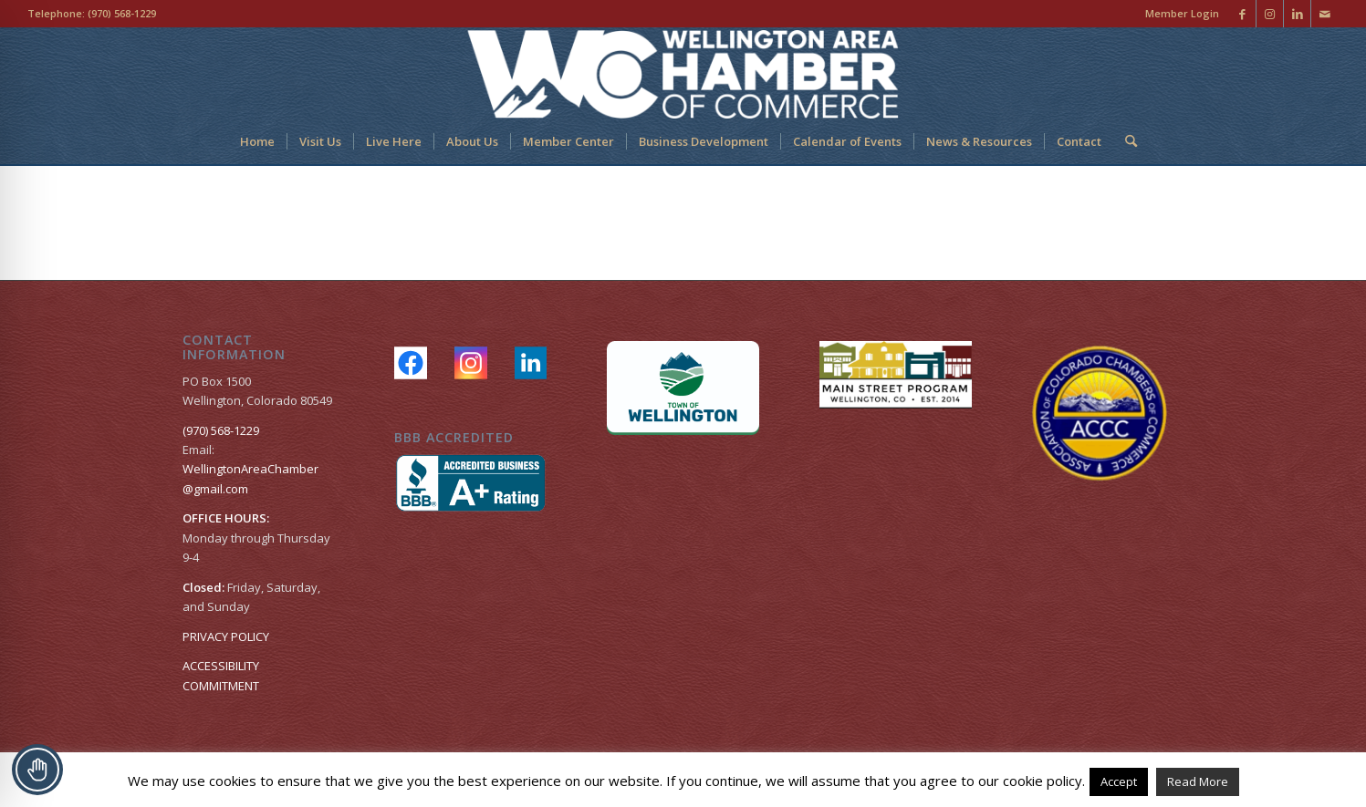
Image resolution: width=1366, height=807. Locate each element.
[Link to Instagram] (1270, 13)
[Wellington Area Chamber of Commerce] (683, 73)
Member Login (1182, 13)
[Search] (1125, 141)
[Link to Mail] (1325, 13)
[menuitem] (1177, 13)
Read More (1197, 781)
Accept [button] (1118, 781)
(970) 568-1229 (122, 13)
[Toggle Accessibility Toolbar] (37, 769)
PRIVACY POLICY (225, 636)
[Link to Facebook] (1242, 13)
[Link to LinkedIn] (1297, 13)
